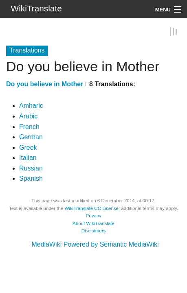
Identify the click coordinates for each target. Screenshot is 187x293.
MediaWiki (46, 244)
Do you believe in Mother (44, 83)
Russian (31, 167)
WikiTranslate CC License (92, 208)
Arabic (28, 116)
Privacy (93, 215)
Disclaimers (93, 230)
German (31, 136)
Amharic (31, 105)
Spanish (31, 178)
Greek (28, 147)
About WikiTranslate (93, 223)
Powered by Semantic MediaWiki (111, 244)
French (29, 126)
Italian (28, 157)
